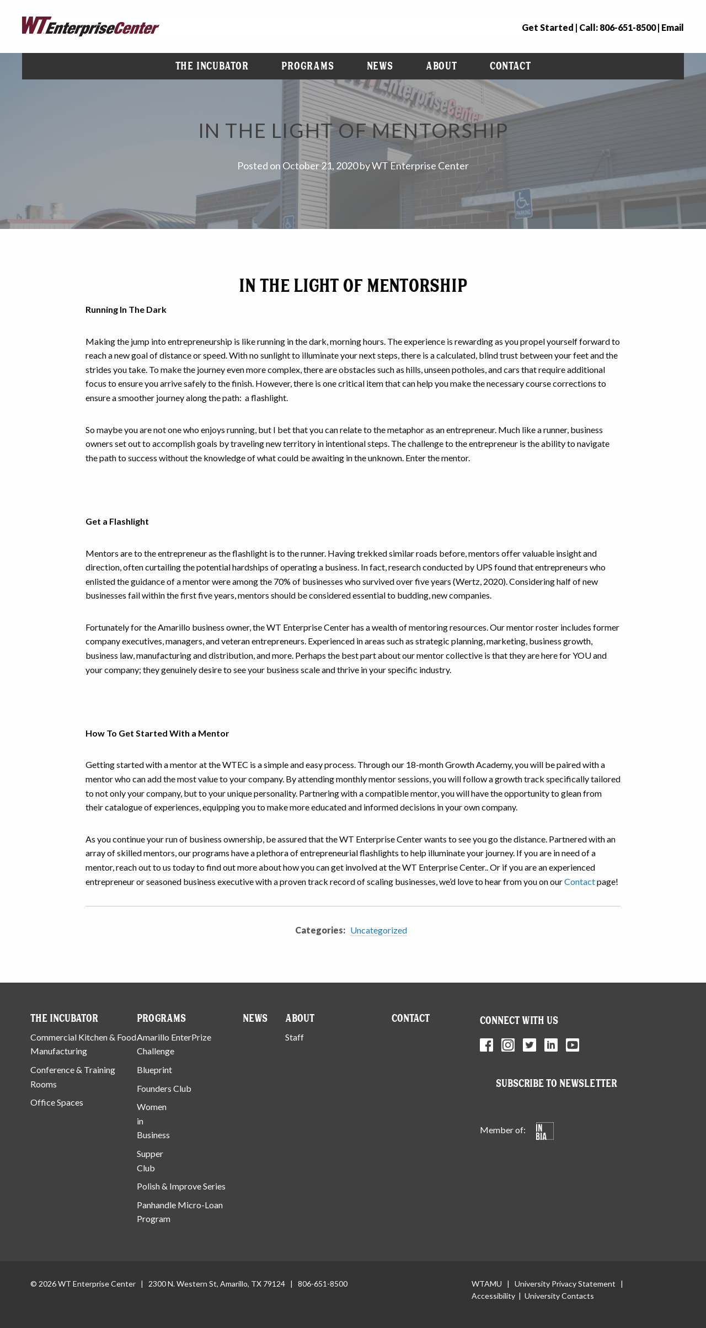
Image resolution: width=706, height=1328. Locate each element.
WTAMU (487, 1283)
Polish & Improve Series (181, 1186)
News (380, 66)
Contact (510, 66)
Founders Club (164, 1088)
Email (672, 27)
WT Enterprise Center (420, 165)
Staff (294, 1037)
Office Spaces (56, 1102)
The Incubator (212, 66)
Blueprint (154, 1069)
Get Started (548, 27)
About (441, 66)
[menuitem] (212, 66)
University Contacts (559, 1295)
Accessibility (493, 1295)
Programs (307, 66)
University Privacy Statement (565, 1283)
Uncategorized (378, 930)
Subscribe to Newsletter (556, 1083)
